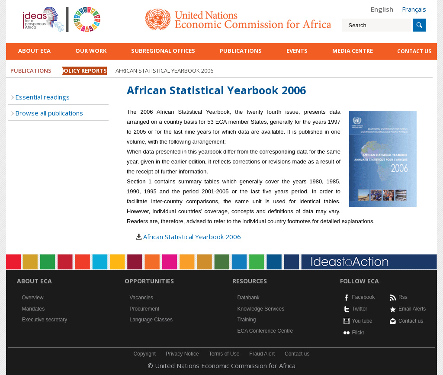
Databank (249, 298)
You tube (362, 321)
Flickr (358, 333)
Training (247, 320)
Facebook (363, 297)
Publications (241, 50)
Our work (90, 50)
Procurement (145, 309)
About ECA (34, 50)
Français (414, 9)
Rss (403, 297)
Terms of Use (224, 354)
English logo (34, 8)
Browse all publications (49, 113)
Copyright (145, 354)
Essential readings (42, 97)
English (382, 9)
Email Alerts (412, 309)
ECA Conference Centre (265, 331)
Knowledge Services (261, 309)
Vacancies (141, 298)
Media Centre (352, 50)
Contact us (410, 321)
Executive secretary (44, 320)
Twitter (359, 309)
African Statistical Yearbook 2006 (192, 236)
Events (297, 50)
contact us (414, 51)
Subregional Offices (163, 50)
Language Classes (151, 320)
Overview (33, 298)
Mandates (33, 309)
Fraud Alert (262, 354)
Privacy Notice (182, 354)
